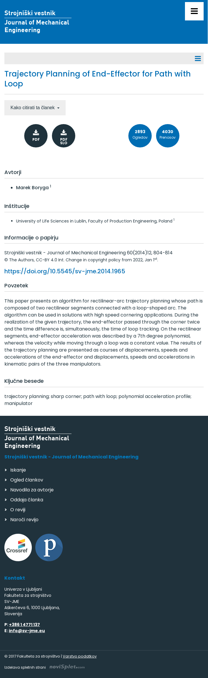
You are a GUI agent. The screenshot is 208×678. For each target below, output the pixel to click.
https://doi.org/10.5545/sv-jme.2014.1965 (64, 271)
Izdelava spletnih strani (44, 667)
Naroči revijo (24, 519)
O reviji (17, 509)
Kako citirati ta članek (33, 107)
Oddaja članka (26, 499)
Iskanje (18, 470)
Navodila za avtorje (32, 489)
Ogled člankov (26, 480)
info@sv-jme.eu (27, 631)
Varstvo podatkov (80, 656)
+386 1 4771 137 (24, 624)
